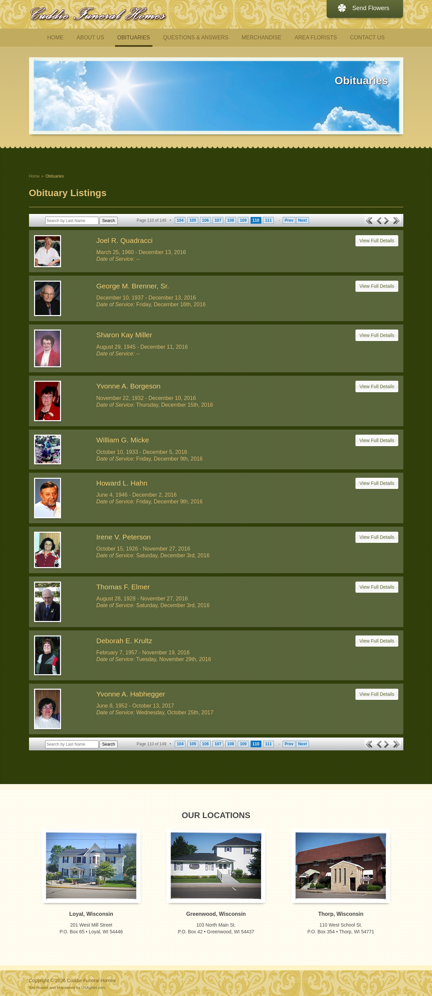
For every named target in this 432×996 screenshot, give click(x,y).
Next (302, 220)
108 (230, 220)
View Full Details (376, 240)
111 (268, 220)
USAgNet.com (93, 988)
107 (217, 220)
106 (205, 220)
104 (180, 220)
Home (34, 176)
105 (193, 220)
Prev (289, 220)
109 (243, 220)
